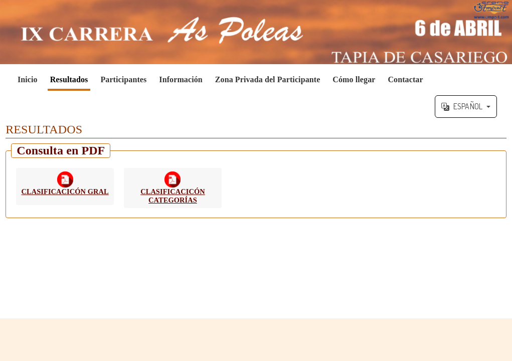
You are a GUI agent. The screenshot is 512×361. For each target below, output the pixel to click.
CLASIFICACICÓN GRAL (65, 192)
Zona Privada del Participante (267, 79)
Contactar (405, 79)
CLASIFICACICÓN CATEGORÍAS (172, 196)
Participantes (123, 79)
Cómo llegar (353, 79)
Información (180, 79)
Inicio (28, 79)
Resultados (69, 79)
